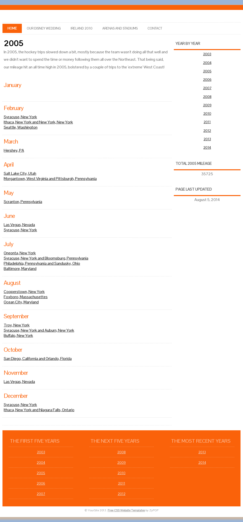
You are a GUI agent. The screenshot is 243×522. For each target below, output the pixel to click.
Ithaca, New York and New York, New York (38, 122)
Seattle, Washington (20, 127)
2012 (207, 131)
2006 (207, 80)
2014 (207, 147)
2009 (207, 105)
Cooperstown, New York (24, 291)
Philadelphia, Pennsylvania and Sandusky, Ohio (42, 263)
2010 (207, 114)
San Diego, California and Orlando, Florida (38, 358)
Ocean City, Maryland (21, 302)
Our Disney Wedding (44, 28)
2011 (207, 122)
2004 (207, 63)
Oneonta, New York (20, 253)
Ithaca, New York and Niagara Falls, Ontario (39, 409)
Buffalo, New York (18, 335)
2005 (207, 71)
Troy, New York (17, 325)
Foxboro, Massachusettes (26, 296)
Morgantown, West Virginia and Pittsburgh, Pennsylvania (50, 178)
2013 (207, 139)
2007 (207, 88)
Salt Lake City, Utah (20, 173)
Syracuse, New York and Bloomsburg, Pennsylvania (46, 258)
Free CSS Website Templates (126, 510)
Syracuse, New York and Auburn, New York (39, 330)
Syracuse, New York (20, 116)
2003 (207, 54)
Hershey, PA (14, 150)
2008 (207, 97)
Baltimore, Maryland (20, 268)
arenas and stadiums (120, 28)
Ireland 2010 (81, 28)
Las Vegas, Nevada (19, 224)
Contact (155, 28)
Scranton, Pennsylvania (23, 201)
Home (12, 28)
